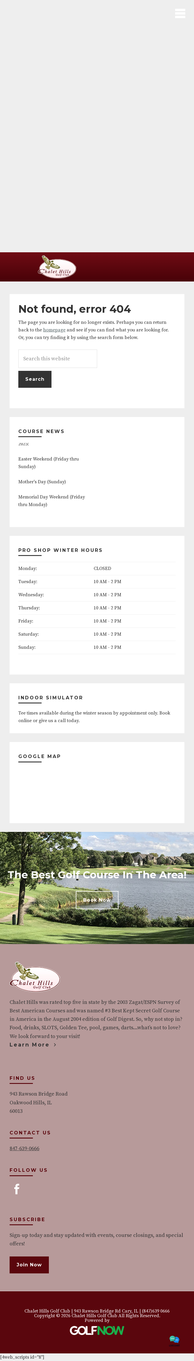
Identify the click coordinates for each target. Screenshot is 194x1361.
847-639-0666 (24, 1148)
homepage (54, 330)
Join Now (29, 1265)
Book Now (97, 900)
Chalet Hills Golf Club (57, 267)
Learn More (30, 1045)
